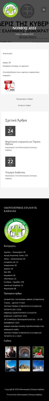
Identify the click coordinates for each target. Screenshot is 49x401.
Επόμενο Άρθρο (24, 105)
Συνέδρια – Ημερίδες (12, 282)
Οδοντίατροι (8, 278)
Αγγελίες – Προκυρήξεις (13, 252)
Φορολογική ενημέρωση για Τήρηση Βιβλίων (22, 142)
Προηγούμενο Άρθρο (24, 99)
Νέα (5, 272)
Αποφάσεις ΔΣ (9, 262)
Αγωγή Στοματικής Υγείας (14, 255)
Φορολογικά (7, 53)
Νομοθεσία (8, 275)
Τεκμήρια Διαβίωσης (15, 172)
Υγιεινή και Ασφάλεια (12, 285)
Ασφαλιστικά (9, 265)
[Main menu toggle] (44, 9)
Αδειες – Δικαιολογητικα (13, 259)
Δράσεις (7, 269)
